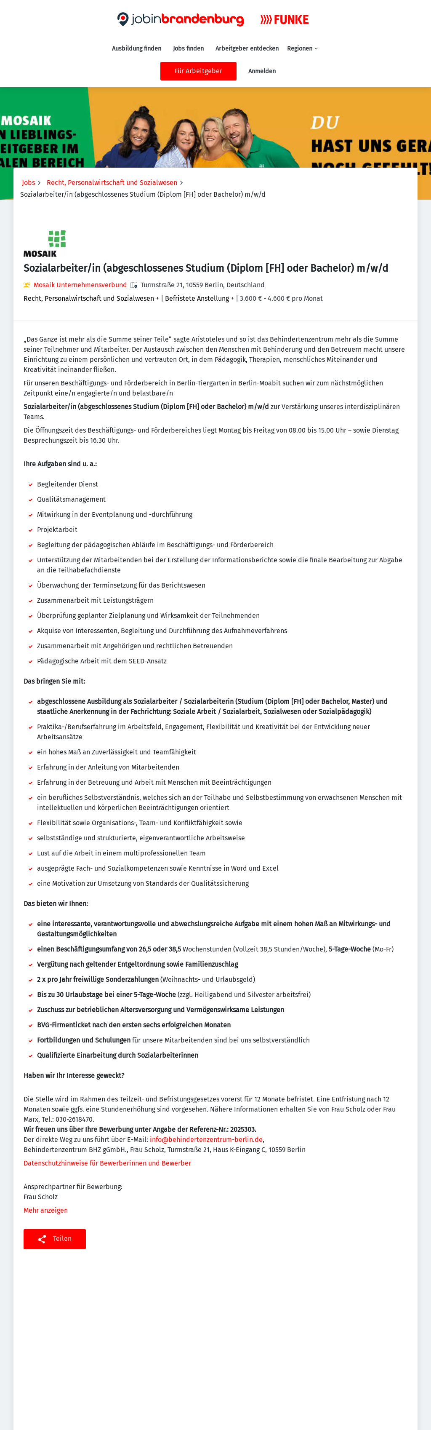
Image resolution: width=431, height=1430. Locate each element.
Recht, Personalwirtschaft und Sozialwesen (112, 183)
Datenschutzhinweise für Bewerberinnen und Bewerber (107, 1163)
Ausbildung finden (136, 48)
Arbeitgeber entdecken (247, 48)
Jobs (28, 183)
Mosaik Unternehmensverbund (80, 285)
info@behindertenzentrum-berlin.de (206, 1140)
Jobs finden (188, 48)
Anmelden (262, 71)
